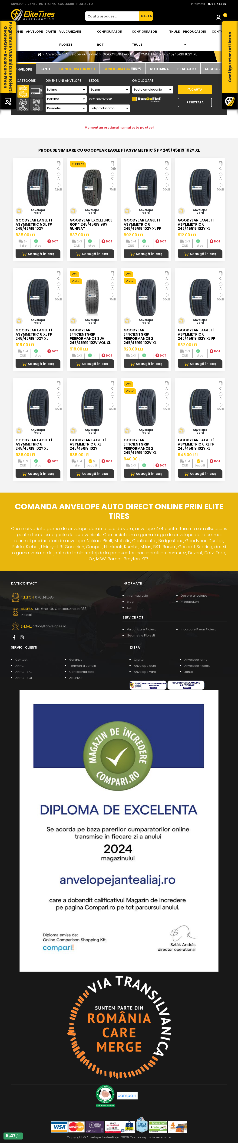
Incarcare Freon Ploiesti (198, 629)
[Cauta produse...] (112, 16)
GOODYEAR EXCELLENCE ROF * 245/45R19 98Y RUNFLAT (91, 224)
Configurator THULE (144, 38)
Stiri (129, 608)
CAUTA (146, 16)
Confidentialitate (81, 672)
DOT (52, 241)
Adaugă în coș (38, 254)
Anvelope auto (145, 665)
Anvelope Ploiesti (197, 665)
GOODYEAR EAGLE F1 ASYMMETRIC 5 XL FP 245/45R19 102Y (34, 224)
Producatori (190, 601)
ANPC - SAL (23, 672)
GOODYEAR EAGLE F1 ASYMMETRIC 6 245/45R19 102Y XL (196, 224)
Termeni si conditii (82, 665)
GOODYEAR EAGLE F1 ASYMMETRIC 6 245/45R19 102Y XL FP (142, 224)
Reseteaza (195, 102)
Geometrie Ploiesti (141, 635)
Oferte (139, 659)
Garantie (76, 659)
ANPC (19, 665)
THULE (174, 31)
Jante (51, 31)
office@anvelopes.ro (49, 626)
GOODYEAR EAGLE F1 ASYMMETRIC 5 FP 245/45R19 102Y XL (149, 54)
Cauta (195, 89)
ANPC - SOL (23, 678)
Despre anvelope (194, 595)
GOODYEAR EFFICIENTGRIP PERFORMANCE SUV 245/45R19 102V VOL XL (90, 336)
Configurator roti (109, 38)
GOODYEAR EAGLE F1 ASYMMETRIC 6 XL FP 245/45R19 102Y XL (34, 334)
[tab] (23, 68)
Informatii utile (137, 595)
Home (18, 31)
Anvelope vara (145, 672)
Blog (130, 601)
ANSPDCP (76, 678)
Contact (219, 31)
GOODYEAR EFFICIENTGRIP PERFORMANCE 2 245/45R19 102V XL (140, 336)
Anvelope (34, 31)
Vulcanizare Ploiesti (70, 38)
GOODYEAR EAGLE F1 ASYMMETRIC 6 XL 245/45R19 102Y (88, 444)
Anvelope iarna (196, 659)
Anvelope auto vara (82, 54)
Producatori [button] (194, 38)
